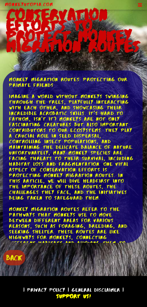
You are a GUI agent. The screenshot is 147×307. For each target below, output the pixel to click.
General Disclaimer (96, 290)
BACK (14, 257)
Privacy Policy (46, 290)
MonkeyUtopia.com (29, 4)
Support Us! (73, 296)
